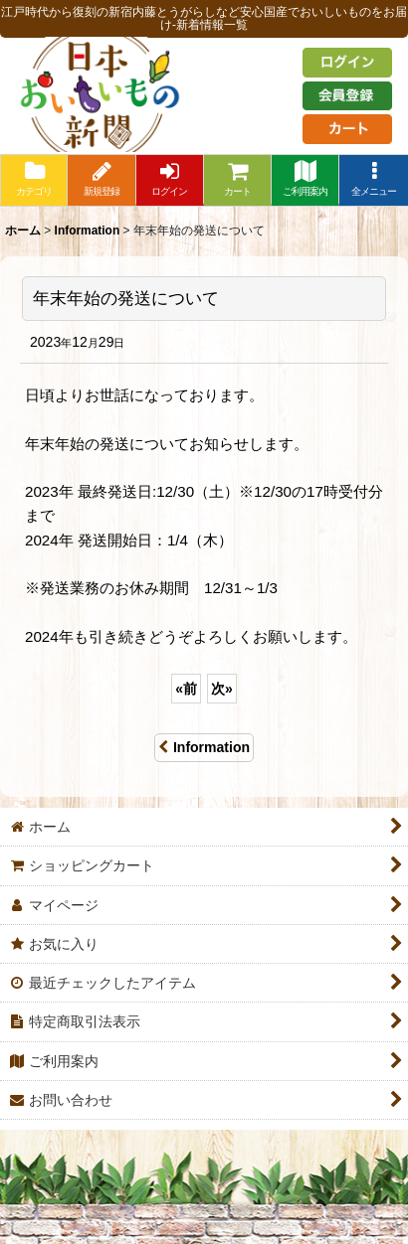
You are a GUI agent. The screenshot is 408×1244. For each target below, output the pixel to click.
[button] (373, 180)
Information (204, 747)
